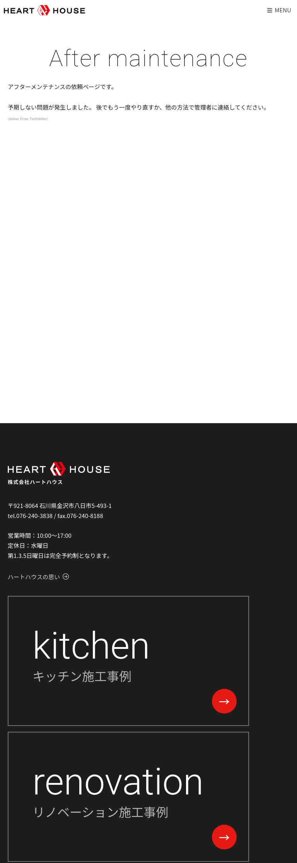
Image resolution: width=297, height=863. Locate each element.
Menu (278, 10)
